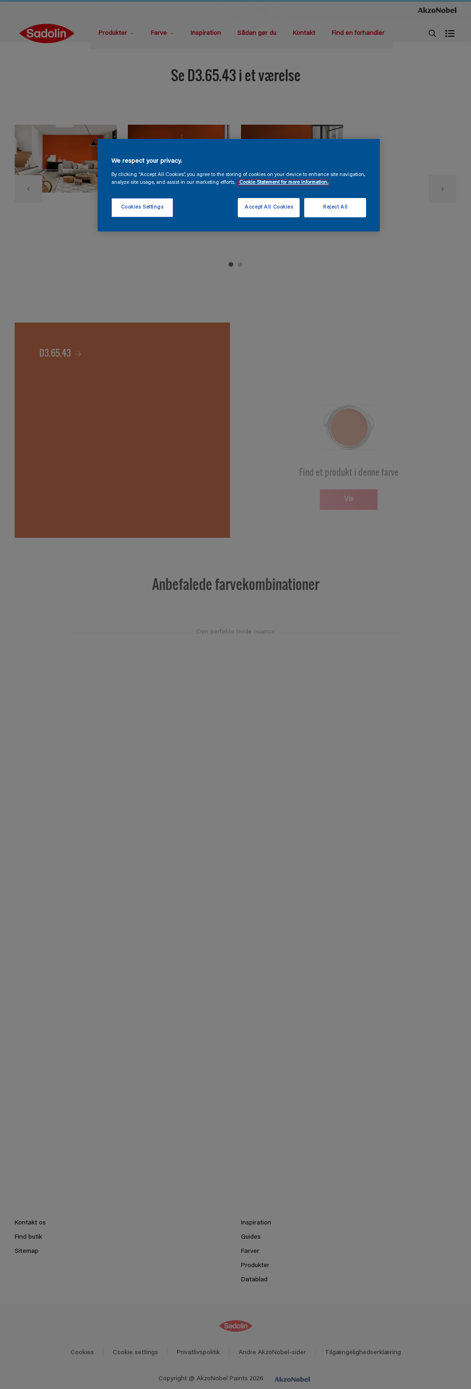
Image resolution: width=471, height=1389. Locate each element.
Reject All (335, 207)
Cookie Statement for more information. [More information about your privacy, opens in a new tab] (284, 182)
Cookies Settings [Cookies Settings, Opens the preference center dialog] (142, 207)
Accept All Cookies (269, 207)
